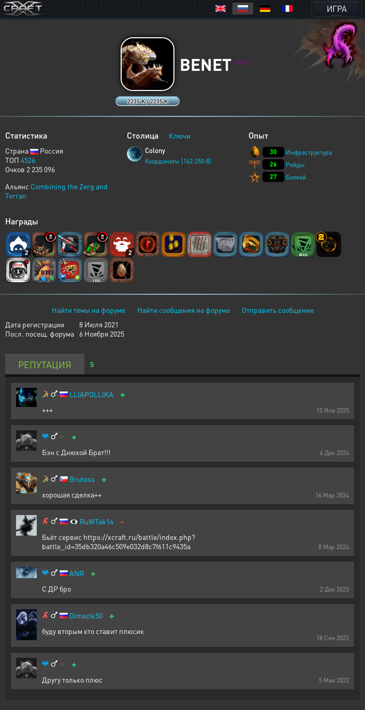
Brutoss (82, 479)
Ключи (180, 135)
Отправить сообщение (278, 309)
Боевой (296, 177)
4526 (28, 159)
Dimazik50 (86, 615)
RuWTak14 (96, 521)
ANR (76, 573)
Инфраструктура (309, 152)
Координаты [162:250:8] (178, 161)
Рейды (295, 165)
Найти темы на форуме (88, 309)
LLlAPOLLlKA (91, 394)
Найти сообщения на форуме (183, 309)
